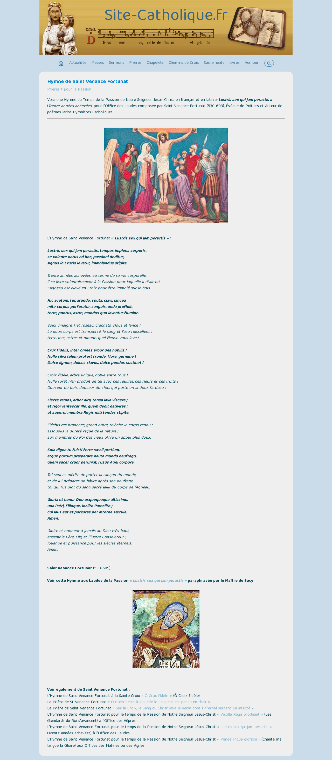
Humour (252, 63)
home (61, 63)
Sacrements (214, 63)
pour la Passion (77, 89)
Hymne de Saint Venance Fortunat (87, 82)
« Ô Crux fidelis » (156, 696)
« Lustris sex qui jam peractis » (244, 727)
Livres (234, 63)
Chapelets (155, 63)
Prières (135, 63)
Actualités (77, 63)
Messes (97, 63)
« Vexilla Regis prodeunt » (240, 714)
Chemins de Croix (184, 63)
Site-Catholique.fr (166, 16)
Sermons (116, 63)
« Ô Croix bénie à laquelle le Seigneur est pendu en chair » (159, 702)
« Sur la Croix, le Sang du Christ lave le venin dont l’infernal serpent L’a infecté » (183, 708)
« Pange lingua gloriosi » (238, 739)
